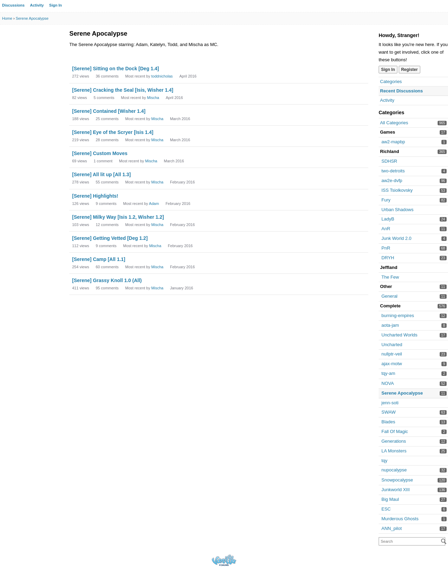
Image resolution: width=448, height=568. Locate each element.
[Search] (444, 541)
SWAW (388, 412)
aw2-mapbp (393, 141)
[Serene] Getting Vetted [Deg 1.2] (110, 238)
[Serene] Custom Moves (99, 153)
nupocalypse (394, 469)
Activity (37, 5)
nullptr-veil (391, 354)
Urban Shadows (397, 209)
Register (409, 69)
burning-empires (397, 315)
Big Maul (390, 499)
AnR (385, 228)
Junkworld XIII (395, 489)
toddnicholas (162, 76)
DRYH (387, 257)
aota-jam (390, 325)
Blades (388, 421)
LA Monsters (393, 450)
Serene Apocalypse (402, 393)
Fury (385, 199)
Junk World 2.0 (396, 238)
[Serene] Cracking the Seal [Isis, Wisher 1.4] (122, 90)
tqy (384, 460)
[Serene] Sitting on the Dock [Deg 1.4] (115, 68)
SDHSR (389, 161)
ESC (386, 509)
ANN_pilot (391, 528)
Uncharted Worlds (399, 334)
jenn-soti (389, 402)
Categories (391, 81)
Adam (154, 203)
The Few (390, 277)
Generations (393, 441)
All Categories (394, 122)
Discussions (13, 5)
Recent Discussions (401, 90)
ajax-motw (391, 363)
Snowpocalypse (397, 480)
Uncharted (391, 344)
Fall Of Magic (394, 431)
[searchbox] (412, 541)
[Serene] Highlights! (95, 196)
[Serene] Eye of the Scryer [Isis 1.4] (112, 132)
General (389, 296)
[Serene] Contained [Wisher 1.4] (108, 111)
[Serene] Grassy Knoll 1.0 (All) (107, 280)
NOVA (387, 383)
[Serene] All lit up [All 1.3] (101, 174)
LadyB (387, 219)
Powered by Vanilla (224, 560)
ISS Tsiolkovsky (397, 190)
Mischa (153, 98)
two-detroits (393, 170)
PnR (385, 248)
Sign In (55, 5)
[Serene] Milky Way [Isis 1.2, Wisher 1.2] (118, 217)
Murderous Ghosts (400, 518)
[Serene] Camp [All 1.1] (98, 259)
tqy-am (388, 373)
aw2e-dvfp (391, 180)
